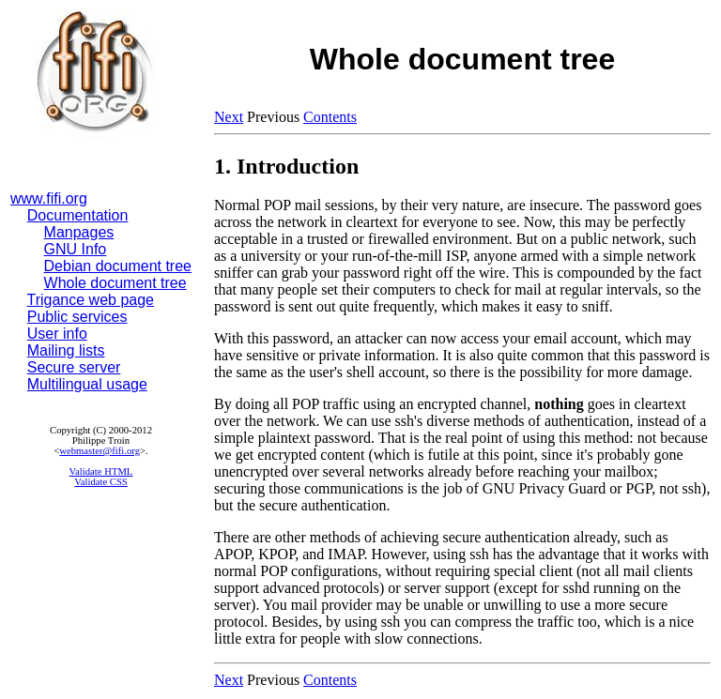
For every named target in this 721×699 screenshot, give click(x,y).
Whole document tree (115, 283)
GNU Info (75, 249)
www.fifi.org (48, 198)
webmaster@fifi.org (99, 451)
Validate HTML (101, 471)
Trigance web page (91, 300)
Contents (330, 117)
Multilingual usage (87, 384)
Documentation (78, 215)
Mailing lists (66, 350)
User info (57, 334)
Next (228, 117)
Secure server (74, 367)
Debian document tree (118, 266)
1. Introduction (286, 166)
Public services (77, 317)
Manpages (79, 232)
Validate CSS (101, 482)
